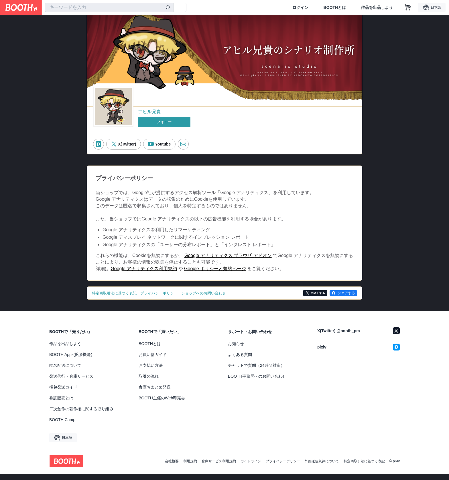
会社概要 (172, 467)
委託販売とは (61, 404)
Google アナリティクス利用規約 (144, 274)
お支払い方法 (151, 371)
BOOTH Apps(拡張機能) (70, 360)
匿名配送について (65, 371)
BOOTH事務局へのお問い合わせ (257, 382)
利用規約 (190, 467)
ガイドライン (251, 467)
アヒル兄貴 (149, 111)
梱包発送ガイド (63, 393)
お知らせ (236, 349)
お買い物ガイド (153, 360)
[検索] (167, 8)
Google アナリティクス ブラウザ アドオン (228, 259)
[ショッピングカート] (407, 7)
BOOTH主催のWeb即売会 (162, 404)
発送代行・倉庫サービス (71, 382)
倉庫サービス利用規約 (219, 467)
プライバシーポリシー (283, 467)
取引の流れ (149, 382)
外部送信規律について (322, 467)
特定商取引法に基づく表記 (364, 467)
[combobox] (109, 7)
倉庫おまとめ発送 (155, 393)
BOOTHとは (334, 7)
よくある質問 (240, 360)
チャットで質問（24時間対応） (256, 371)
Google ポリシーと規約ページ (215, 274)
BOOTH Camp (62, 425)
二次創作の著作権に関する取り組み (81, 415)
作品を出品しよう (377, 7)
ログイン (300, 7)
